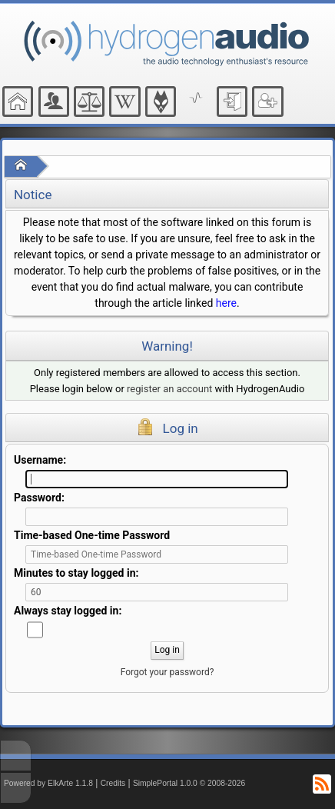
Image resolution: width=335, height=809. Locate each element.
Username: (40, 460)
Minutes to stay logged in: (76, 573)
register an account (169, 389)
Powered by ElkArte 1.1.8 (48, 783)
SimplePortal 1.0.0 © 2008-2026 (189, 783)
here (226, 303)
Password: (39, 497)
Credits (113, 783)
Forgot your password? (167, 672)
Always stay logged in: (67, 610)
